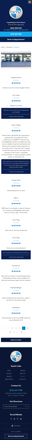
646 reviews (20, 24)
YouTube (21, 419)
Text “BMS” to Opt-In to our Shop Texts (16, 30)
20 (10, 332)
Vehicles (22, 370)
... (8, 328)
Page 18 (16, 47)
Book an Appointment (16, 436)
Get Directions (16, 401)
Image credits (17, 425)
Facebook (11, 419)
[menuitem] (9, 370)
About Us (22, 373)
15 (12, 328)
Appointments (9, 379)
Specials (9, 376)
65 (22, 332)
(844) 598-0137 (16, 28)
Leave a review (16, 340)
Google (14, 419)
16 (16, 328)
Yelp (17, 419)
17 (19, 328)
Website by (16, 432)
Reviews (9, 47)
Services (9, 373)
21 (14, 332)
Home (3, 47)
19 (27, 328)
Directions (22, 379)
